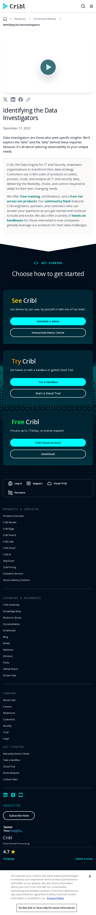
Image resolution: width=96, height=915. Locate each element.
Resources (20, 18)
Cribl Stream (9, 522)
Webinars (8, 649)
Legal (6, 738)
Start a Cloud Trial (48, 393)
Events (6, 643)
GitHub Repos (10, 669)
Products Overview (13, 516)
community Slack (57, 201)
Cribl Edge (8, 528)
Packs (6, 662)
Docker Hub (9, 675)
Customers (9, 719)
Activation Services (13, 573)
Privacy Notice (68, 907)
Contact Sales (10, 779)
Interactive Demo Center (48, 332)
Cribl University (11, 604)
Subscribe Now (19, 815)
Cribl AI (7, 554)
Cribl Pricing (9, 567)
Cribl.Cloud (9, 548)
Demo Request (11, 772)
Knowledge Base (12, 611)
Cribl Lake (8, 541)
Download (48, 454)
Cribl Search (9, 535)
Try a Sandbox (48, 382)
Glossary (8, 656)
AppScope (8, 560)
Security (7, 725)
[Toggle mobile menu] (91, 6)
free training (30, 196)
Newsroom (9, 713)
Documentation (11, 624)
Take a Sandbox (11, 760)
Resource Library (12, 617)
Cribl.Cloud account (48, 442)
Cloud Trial (9, 766)
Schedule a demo (48, 321)
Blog (5, 637)
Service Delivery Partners (16, 580)
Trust (6, 732)
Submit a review (84, 858)
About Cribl (9, 700)
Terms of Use (45, 907)
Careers (7, 706)
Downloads (9, 630)
